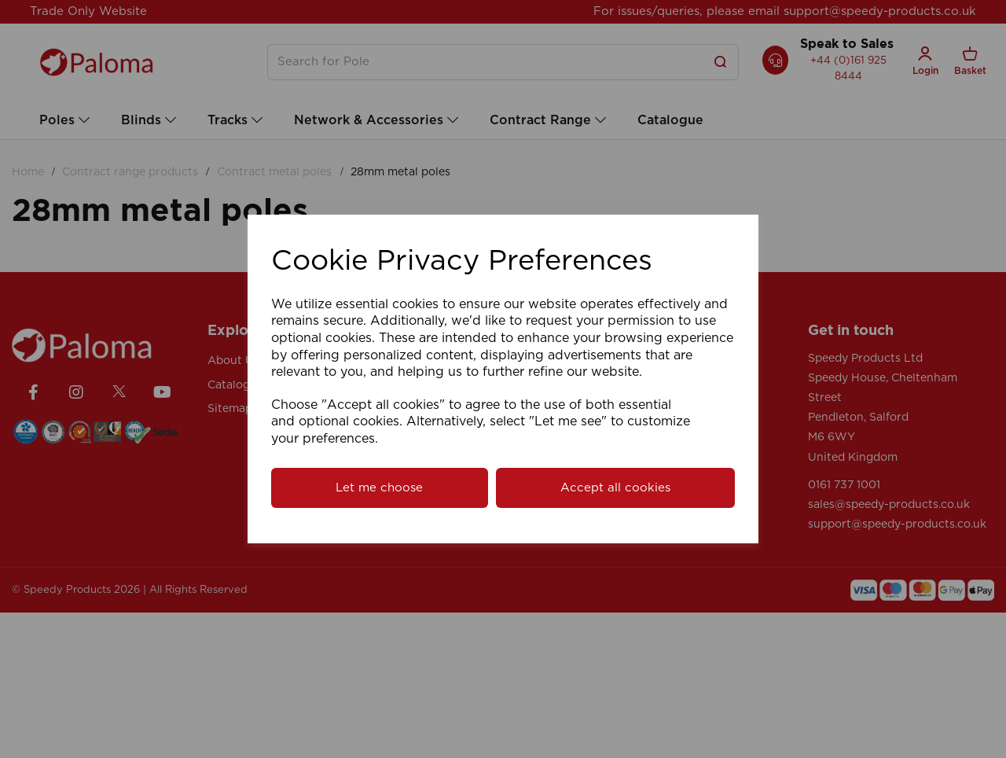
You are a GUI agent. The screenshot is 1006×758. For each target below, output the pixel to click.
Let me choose (379, 488)
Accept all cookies (615, 488)
